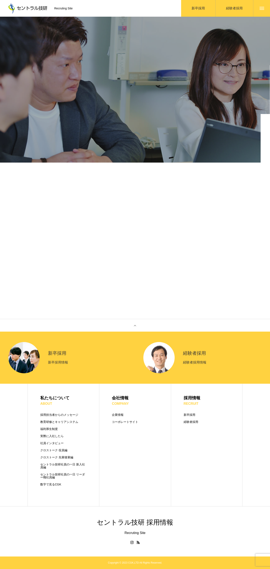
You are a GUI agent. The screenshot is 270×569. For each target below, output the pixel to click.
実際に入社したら (52, 436)
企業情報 (118, 414)
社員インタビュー (52, 443)
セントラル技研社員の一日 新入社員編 (62, 466)
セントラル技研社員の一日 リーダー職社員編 (62, 476)
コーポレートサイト (125, 421)
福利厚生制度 (49, 428)
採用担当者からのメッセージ (59, 414)
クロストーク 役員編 (53, 450)
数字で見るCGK (50, 484)
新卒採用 (189, 414)
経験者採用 (191, 421)
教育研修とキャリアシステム (59, 421)
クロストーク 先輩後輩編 (56, 457)
